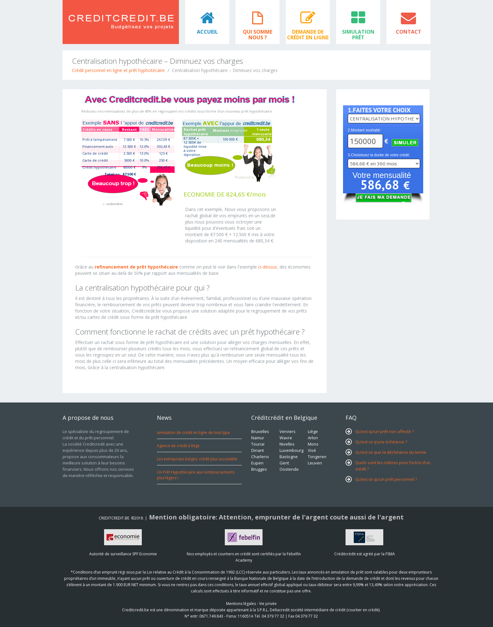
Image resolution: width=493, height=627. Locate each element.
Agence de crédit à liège (178, 445)
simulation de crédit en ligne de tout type (193, 432)
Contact (408, 31)
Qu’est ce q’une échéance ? (381, 442)
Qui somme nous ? (257, 34)
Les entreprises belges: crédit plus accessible (197, 459)
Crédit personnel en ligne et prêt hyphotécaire (118, 70)
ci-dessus (267, 267)
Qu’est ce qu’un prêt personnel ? (386, 479)
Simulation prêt (358, 34)
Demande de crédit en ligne (308, 34)
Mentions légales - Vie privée (251, 603)
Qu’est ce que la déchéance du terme (390, 452)
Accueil (207, 31)
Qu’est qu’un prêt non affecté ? (384, 431)
